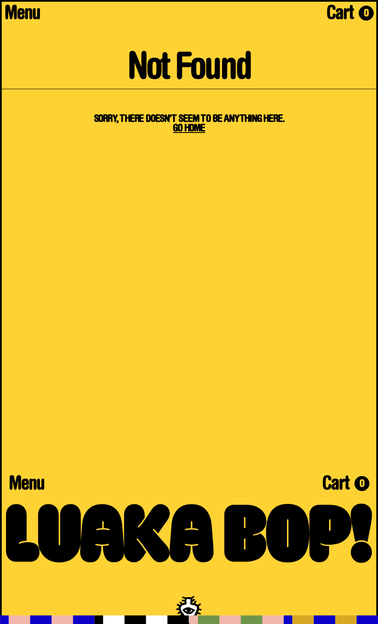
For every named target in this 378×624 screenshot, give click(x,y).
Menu (22, 15)
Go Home (189, 129)
